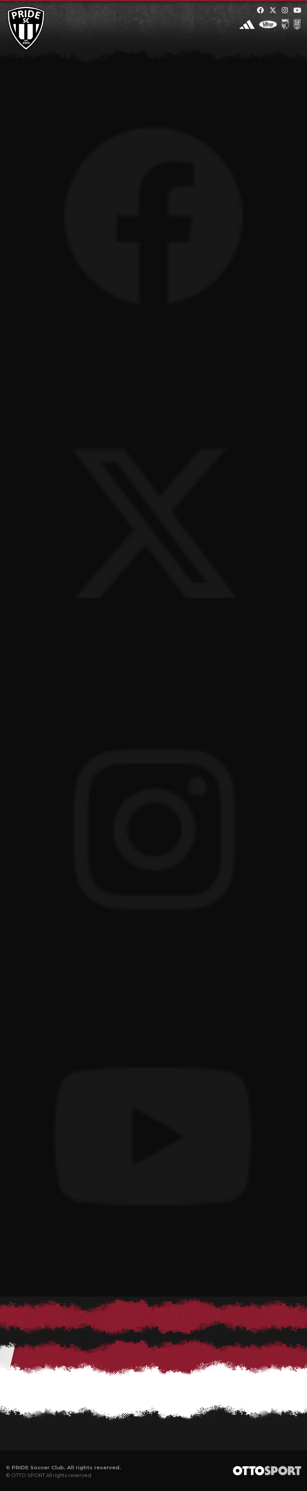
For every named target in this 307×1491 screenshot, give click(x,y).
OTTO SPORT (28, 1475)
